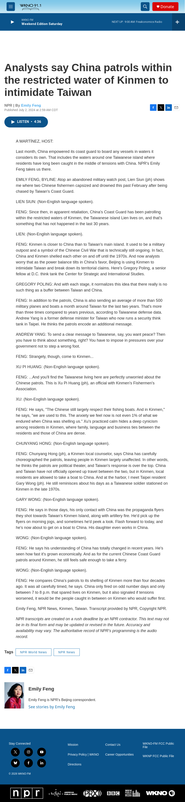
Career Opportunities (119, 754)
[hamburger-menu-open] (11, 6)
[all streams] (178, 22)
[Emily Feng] (14, 695)
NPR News (66, 652)
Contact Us (112, 744)
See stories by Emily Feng (51, 706)
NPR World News (33, 652)
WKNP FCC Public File (158, 756)
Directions (74, 764)
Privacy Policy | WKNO (83, 754)
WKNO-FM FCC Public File (158, 745)
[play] (12, 22)
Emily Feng (31, 105)
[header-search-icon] (145, 6)
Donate (167, 6)
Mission (73, 744)
